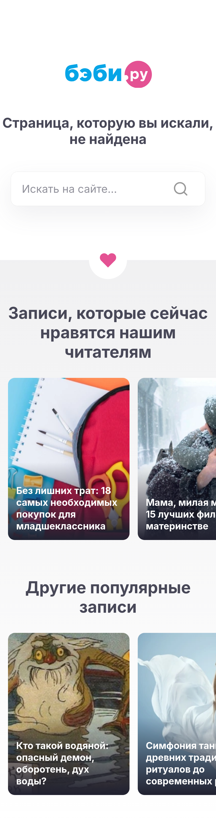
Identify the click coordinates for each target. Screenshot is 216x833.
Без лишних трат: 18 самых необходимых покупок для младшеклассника (66, 508)
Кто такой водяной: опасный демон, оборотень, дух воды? (62, 763)
